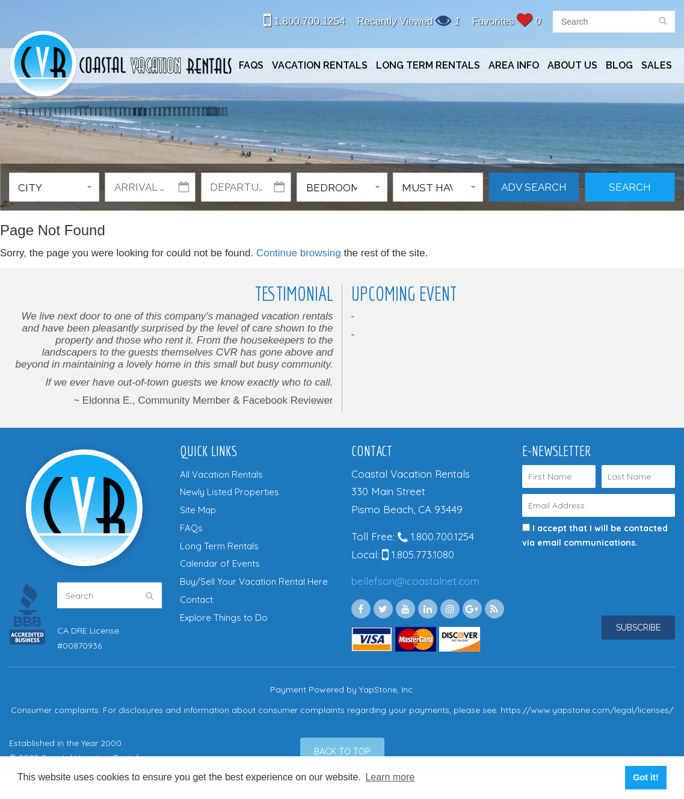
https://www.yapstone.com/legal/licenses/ (587, 710)
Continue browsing (298, 253)
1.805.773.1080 (418, 554)
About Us (572, 65)
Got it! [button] (645, 777)
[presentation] (587, 567)
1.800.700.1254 (304, 21)
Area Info (513, 65)
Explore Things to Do (224, 617)
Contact (196, 599)
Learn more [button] (389, 777)
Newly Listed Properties (229, 492)
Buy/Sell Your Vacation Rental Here (254, 581)
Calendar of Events (220, 563)
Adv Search (534, 187)
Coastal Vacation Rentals (120, 65)
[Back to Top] (342, 751)
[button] (54, 187)
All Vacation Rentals (221, 474)
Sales (656, 65)
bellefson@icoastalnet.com (415, 581)
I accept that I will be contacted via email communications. (595, 535)
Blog (619, 65)
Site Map (198, 510)
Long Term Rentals (428, 65)
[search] (662, 21)
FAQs (251, 65)
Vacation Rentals (320, 65)
